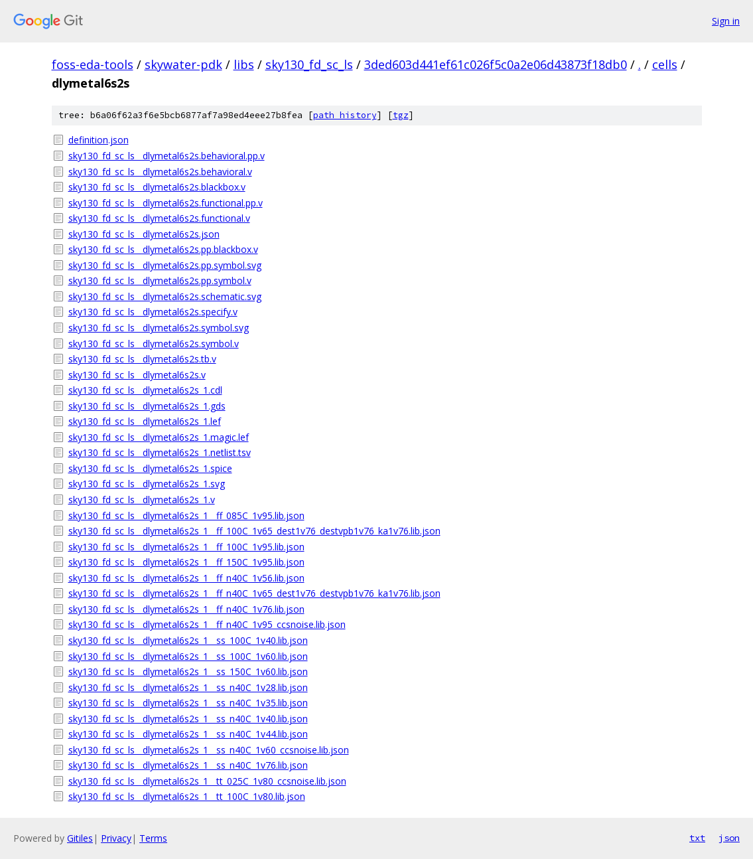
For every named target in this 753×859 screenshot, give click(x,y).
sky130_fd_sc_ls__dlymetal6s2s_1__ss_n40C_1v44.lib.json (188, 734)
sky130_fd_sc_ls (309, 64)
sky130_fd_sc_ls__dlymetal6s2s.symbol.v (153, 343)
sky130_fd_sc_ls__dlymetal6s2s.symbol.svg (158, 327)
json (729, 838)
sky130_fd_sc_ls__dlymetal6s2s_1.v (141, 499)
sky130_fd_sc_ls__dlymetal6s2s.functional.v (159, 218)
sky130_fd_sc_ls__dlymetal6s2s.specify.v (153, 311)
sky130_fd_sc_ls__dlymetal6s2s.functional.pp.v (165, 202)
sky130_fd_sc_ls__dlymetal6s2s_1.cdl (145, 390)
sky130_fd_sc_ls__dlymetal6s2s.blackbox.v (156, 187)
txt (697, 838)
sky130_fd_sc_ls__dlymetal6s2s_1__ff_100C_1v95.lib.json (186, 546)
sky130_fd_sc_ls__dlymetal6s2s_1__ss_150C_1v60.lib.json (188, 671)
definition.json (98, 139)
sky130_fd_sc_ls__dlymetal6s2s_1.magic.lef (158, 437)
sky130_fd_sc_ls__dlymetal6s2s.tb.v (142, 358)
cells (664, 64)
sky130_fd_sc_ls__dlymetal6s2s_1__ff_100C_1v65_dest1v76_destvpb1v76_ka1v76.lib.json (254, 530)
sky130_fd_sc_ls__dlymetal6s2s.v (137, 374)
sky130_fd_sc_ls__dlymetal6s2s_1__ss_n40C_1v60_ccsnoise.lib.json (208, 749)
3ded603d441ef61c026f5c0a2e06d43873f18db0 (495, 64)
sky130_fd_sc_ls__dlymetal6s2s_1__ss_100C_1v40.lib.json (188, 640)
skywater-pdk (183, 64)
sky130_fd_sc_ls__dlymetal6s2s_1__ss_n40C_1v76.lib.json (188, 765)
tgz (401, 115)
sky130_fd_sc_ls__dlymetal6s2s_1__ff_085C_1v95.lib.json (186, 515)
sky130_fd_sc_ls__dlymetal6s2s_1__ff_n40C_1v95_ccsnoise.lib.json (207, 624)
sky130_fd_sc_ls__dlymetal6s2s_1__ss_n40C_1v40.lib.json (188, 718)
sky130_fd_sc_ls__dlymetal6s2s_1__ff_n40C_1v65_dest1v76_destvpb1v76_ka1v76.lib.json (254, 593)
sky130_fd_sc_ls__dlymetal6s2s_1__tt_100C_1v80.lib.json (186, 796)
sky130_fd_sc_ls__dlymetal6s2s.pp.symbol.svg (164, 265)
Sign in (726, 21)
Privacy (116, 838)
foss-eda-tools (92, 64)
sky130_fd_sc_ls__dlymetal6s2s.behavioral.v (160, 171)
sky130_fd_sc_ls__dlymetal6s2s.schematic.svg (164, 296)
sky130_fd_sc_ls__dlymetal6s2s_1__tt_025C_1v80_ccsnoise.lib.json (207, 781)
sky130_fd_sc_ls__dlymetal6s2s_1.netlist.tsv (159, 452)
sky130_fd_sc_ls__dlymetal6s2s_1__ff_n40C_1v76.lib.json (186, 609)
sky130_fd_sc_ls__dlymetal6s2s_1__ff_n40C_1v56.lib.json (186, 578)
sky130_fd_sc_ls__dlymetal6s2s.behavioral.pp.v (166, 155)
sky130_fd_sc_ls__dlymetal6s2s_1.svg (146, 483)
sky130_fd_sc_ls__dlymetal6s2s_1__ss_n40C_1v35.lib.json (188, 702)
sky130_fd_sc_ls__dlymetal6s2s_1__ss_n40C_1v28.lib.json (188, 687)
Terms (153, 838)
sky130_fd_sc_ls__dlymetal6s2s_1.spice (150, 468)
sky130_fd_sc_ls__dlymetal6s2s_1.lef (144, 421)
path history (345, 115)
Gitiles (80, 838)
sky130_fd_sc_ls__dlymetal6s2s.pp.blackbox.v (163, 249)
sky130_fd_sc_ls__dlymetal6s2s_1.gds (147, 406)
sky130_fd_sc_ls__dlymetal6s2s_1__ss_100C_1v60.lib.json (188, 656)
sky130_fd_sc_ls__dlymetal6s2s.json (144, 234)
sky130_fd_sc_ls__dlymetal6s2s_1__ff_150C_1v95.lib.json (186, 562)
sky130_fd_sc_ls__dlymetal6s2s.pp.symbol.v (159, 280)
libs (244, 64)
